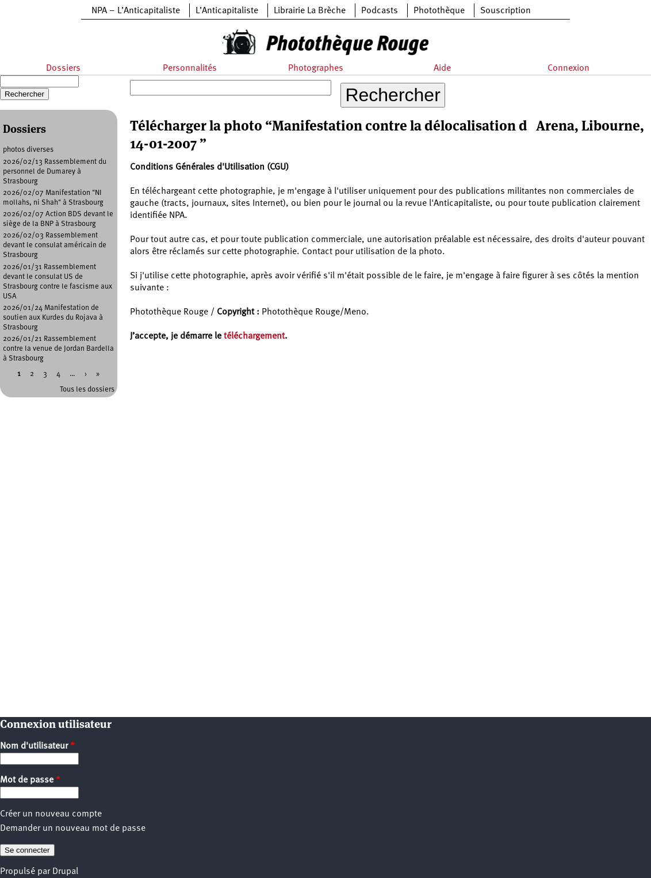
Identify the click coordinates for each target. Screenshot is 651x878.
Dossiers (63, 68)
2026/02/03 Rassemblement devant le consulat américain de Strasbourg (54, 245)
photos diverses (28, 150)
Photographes (315, 68)
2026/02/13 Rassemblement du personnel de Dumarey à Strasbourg (54, 171)
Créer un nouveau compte (51, 814)
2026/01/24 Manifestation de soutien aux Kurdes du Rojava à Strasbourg (53, 317)
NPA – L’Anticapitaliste (135, 11)
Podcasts (379, 11)
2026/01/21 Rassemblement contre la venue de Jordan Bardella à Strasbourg (58, 348)
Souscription (505, 11)
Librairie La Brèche (310, 11)
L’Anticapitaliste (227, 11)
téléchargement (254, 336)
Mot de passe (30, 780)
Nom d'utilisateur (37, 746)
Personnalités (190, 68)
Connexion (568, 68)
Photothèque (439, 11)
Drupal (65, 871)
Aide (442, 68)
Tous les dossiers (87, 389)
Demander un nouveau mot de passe (72, 828)
